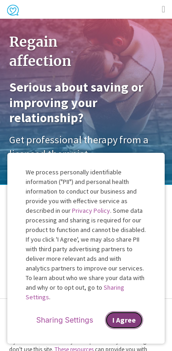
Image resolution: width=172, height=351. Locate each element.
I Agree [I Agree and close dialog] (124, 319)
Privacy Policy (91, 210)
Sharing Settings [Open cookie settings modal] (64, 319)
